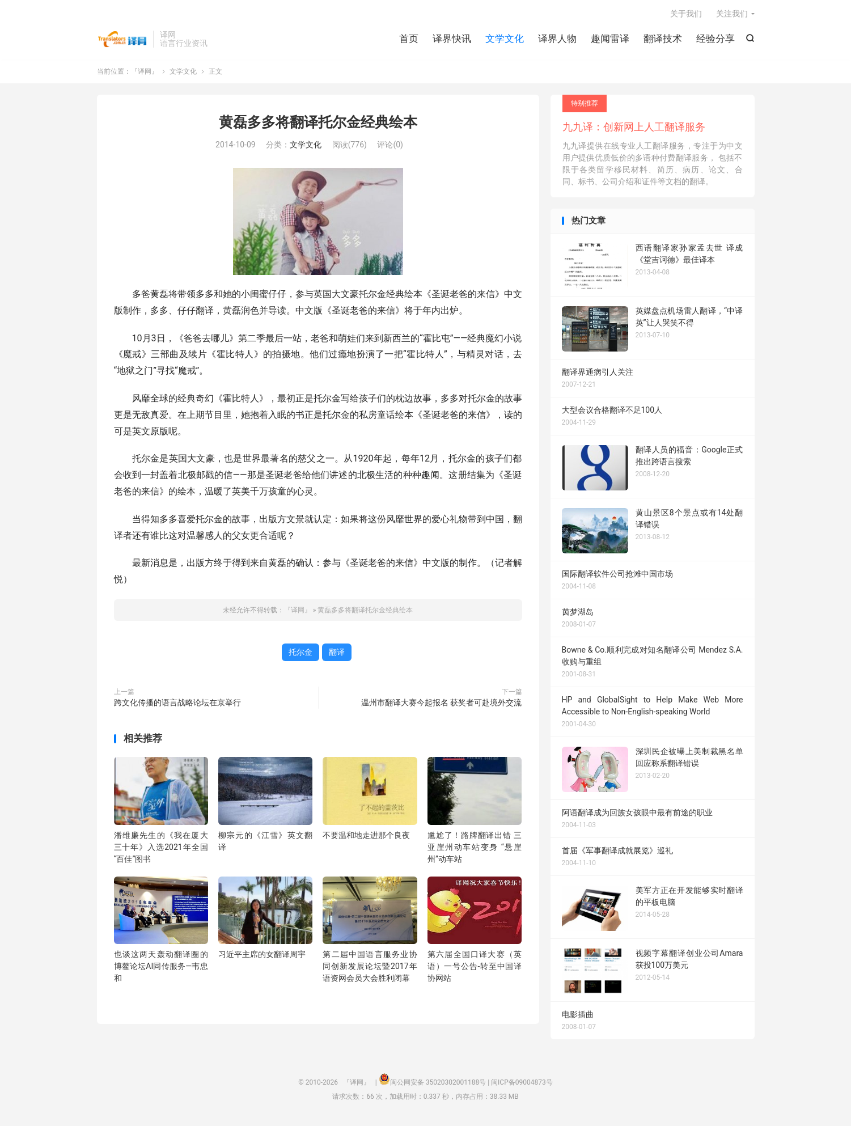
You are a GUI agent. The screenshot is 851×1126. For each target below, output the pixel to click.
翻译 (337, 653)
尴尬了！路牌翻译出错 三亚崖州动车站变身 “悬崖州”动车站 (474, 848)
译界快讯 (452, 39)
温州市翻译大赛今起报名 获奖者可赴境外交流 (441, 703)
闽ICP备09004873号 (522, 1084)
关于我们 (686, 14)
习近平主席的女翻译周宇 (262, 955)
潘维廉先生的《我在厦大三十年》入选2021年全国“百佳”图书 (161, 848)
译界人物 (557, 39)
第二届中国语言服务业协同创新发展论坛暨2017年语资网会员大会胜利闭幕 (370, 967)
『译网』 (122, 40)
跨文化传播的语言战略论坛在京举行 (177, 703)
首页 (408, 39)
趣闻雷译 (610, 39)
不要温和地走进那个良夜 (366, 836)
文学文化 (504, 39)
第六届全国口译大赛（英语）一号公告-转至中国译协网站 (474, 967)
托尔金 (300, 653)
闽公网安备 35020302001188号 (438, 1084)
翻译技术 (662, 39)
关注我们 (732, 14)
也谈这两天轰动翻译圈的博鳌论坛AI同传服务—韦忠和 (161, 967)
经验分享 (715, 39)
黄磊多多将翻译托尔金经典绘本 (318, 124)
